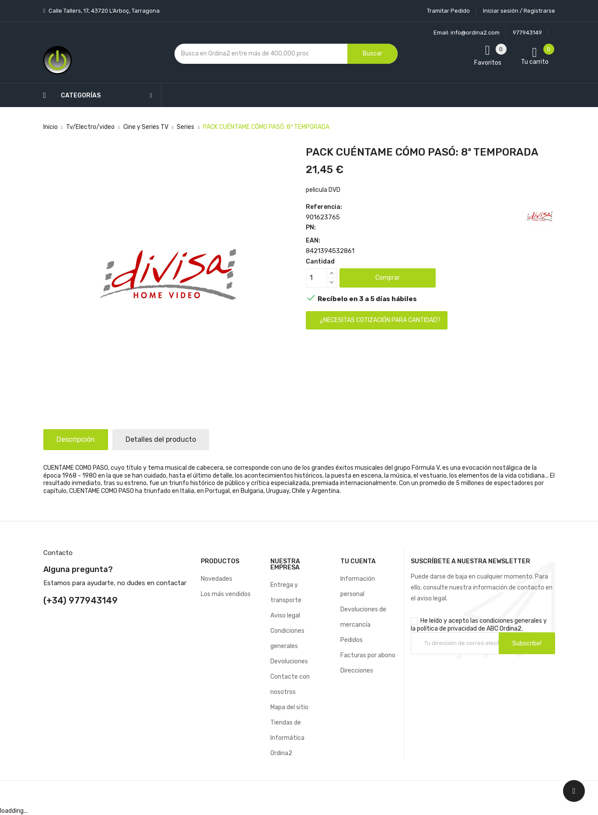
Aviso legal (285, 615)
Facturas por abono (367, 655)
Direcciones (356, 670)
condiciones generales (510, 620)
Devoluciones (289, 661)
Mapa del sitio (289, 707)
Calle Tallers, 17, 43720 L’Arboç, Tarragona (103, 10)
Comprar (387, 277)
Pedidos (351, 640)
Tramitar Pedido (448, 10)
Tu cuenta (358, 561)
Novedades (216, 579)
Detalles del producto (161, 439)
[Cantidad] (316, 278)
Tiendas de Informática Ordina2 (287, 738)
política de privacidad (447, 628)
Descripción (75, 439)
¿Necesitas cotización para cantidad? (380, 320)
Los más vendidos (226, 594)
